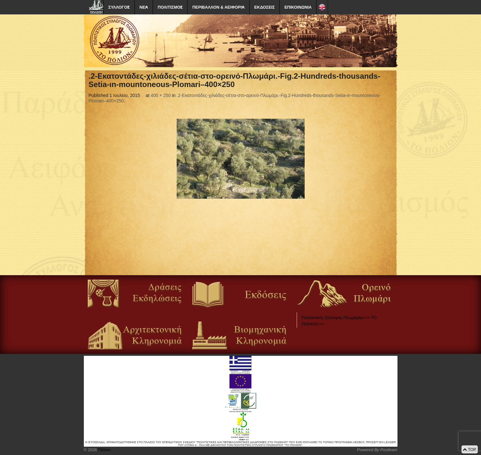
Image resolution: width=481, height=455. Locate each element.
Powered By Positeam (377, 449)
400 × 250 (161, 95)
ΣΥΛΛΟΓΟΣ (119, 7)
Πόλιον (103, 449)
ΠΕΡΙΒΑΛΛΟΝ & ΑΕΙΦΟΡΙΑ (218, 7)
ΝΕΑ (144, 7)
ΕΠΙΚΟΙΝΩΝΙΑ (298, 7)
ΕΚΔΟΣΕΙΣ (264, 7)
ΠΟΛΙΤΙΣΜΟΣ (170, 7)
